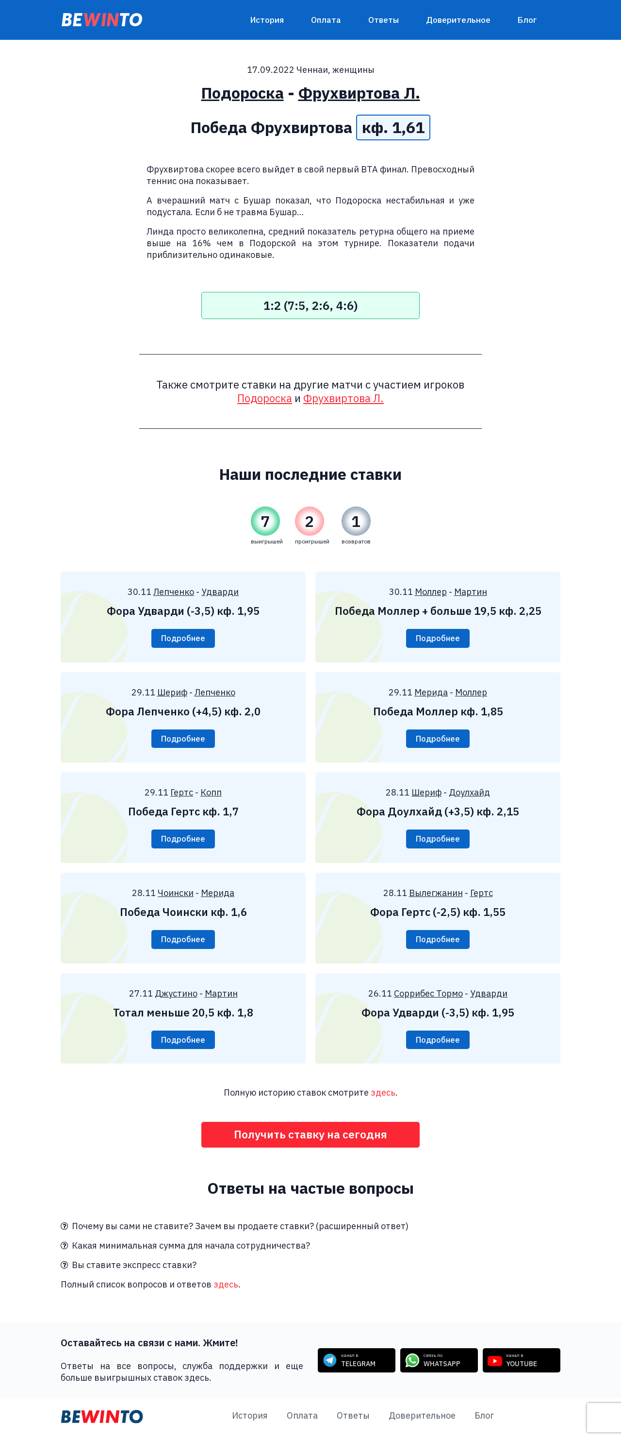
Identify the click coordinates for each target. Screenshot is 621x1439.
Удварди (220, 591)
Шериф (172, 692)
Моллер (431, 591)
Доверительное (458, 20)
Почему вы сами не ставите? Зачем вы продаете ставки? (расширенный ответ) (235, 1230)
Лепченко (173, 591)
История (267, 20)
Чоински (176, 894)
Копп (211, 793)
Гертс (181, 793)
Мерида (431, 692)
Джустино (176, 995)
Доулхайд (469, 793)
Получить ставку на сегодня (310, 1138)
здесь (383, 1095)
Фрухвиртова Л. (359, 93)
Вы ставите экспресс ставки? (128, 1269)
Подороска (242, 93)
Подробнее (183, 638)
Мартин (470, 591)
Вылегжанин (436, 894)
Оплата (326, 20)
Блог (527, 20)
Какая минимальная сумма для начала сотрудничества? (185, 1249)
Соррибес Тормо (428, 995)
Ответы (383, 20)
